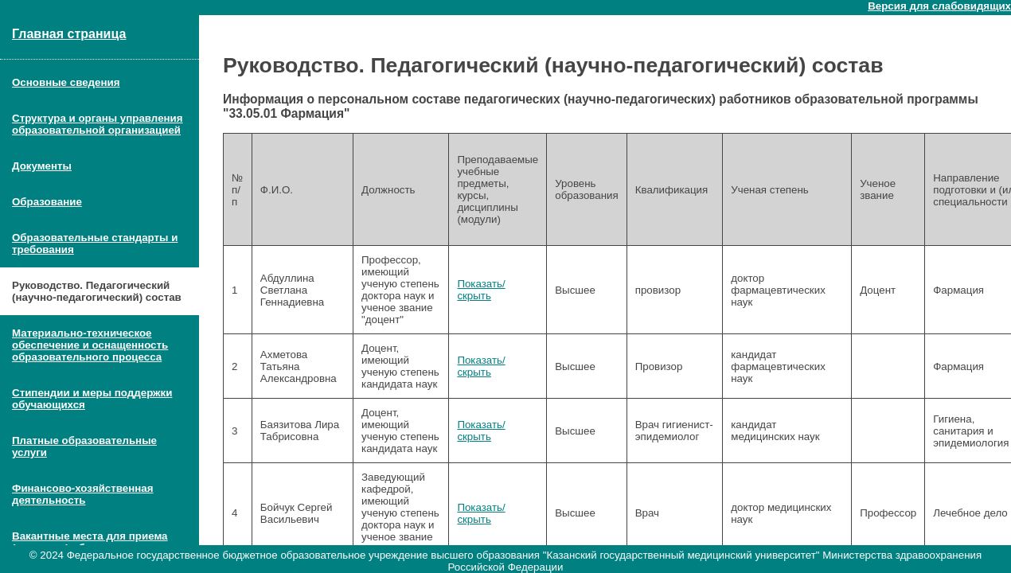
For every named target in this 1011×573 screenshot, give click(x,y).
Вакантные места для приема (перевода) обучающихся (90, 542)
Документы (42, 166)
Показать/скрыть (481, 290)
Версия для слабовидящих (939, 6)
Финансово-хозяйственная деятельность (83, 494)
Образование (47, 202)
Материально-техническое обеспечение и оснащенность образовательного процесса (90, 345)
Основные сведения (65, 82)
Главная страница (69, 34)
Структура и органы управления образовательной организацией (97, 124)
